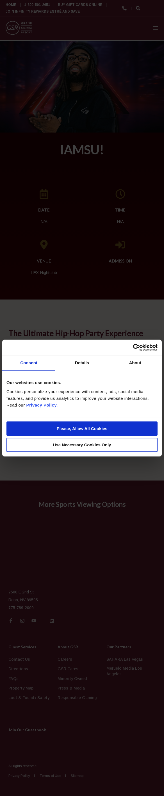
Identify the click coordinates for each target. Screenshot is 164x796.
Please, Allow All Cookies (82, 428)
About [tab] (135, 362)
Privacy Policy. (42, 405)
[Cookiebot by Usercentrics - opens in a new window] (133, 347)
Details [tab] (82, 362)
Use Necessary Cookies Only (82, 444)
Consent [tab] (28, 362)
